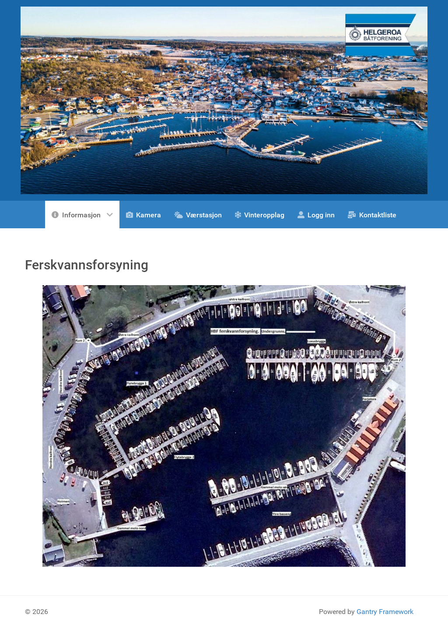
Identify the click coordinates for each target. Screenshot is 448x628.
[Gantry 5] (224, 100)
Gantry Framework (385, 611)
